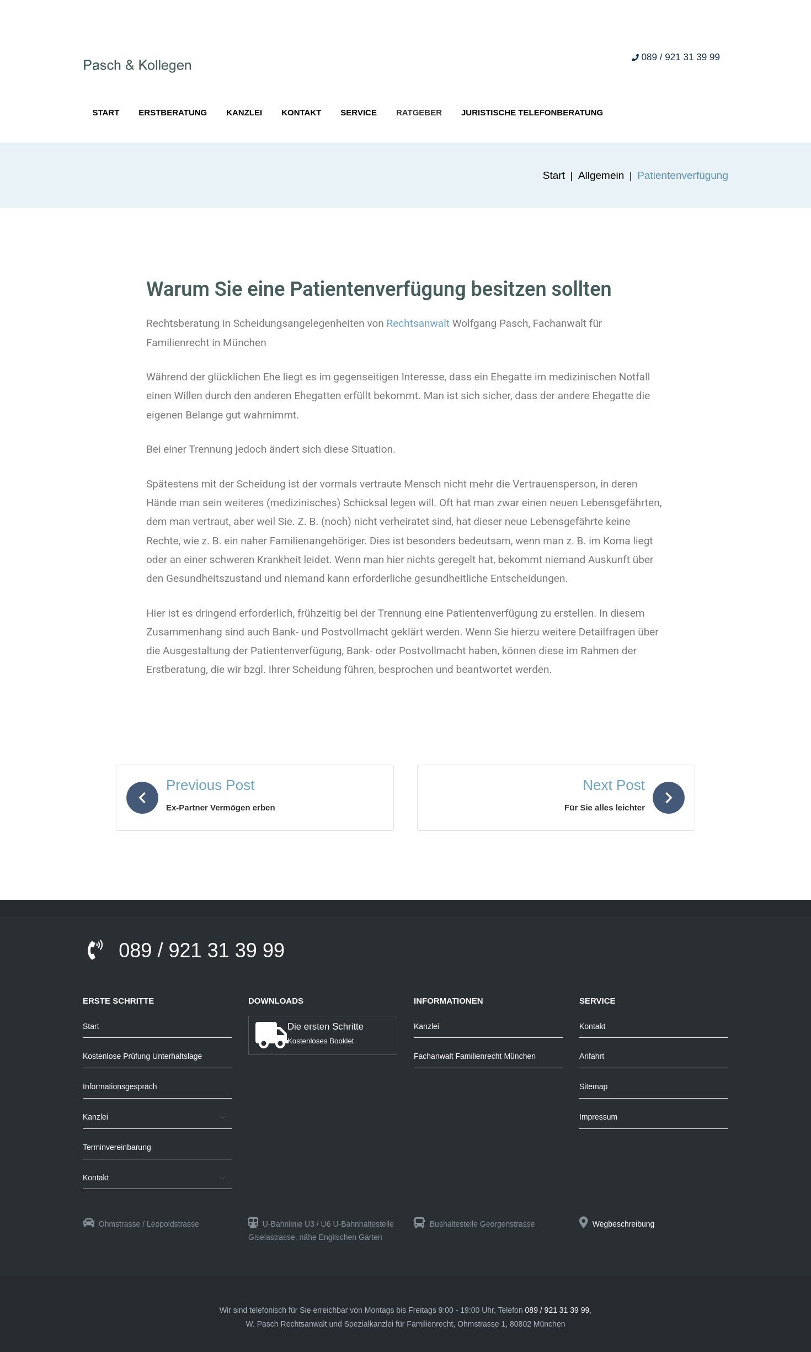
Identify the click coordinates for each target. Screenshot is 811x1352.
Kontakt (301, 112)
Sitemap (593, 1086)
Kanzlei (244, 112)
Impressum (598, 1116)
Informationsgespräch (120, 1086)
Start (105, 112)
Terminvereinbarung (117, 1147)
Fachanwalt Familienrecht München (475, 1056)
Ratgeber (419, 112)
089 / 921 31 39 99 (676, 57)
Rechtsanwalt (418, 323)
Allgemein (601, 175)
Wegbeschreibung (624, 1224)
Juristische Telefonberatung (532, 112)
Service (358, 112)
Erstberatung (172, 112)
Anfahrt (591, 1056)
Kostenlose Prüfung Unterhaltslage (142, 1056)
